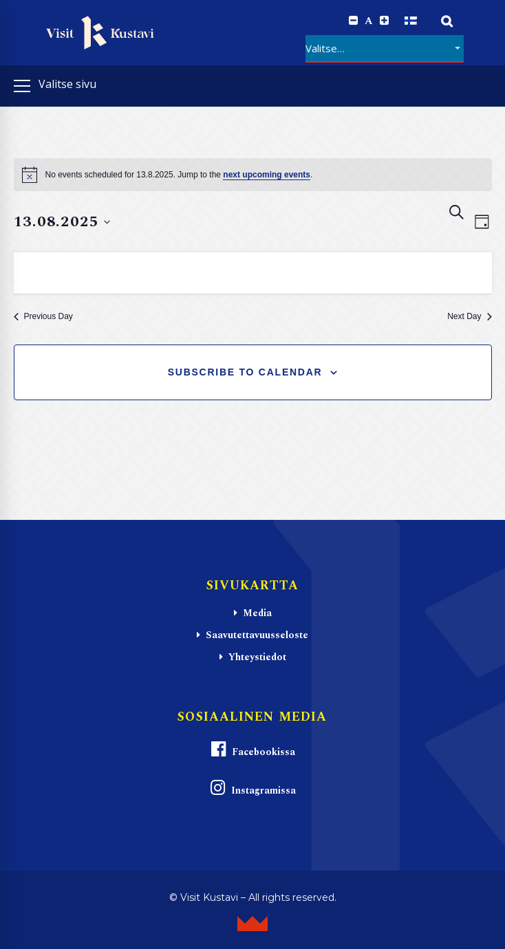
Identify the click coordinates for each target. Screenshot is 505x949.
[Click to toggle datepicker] (62, 221)
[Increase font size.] (384, 20)
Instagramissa (252, 788)
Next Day (469, 316)
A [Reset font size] (369, 21)
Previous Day (43, 316)
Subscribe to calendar (245, 372)
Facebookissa (252, 750)
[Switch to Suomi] (410, 21)
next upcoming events (266, 174)
